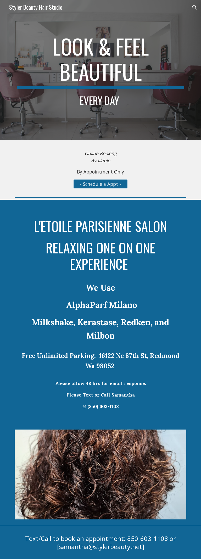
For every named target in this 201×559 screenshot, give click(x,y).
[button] (194, 7)
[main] (100, 69)
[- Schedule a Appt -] (100, 183)
